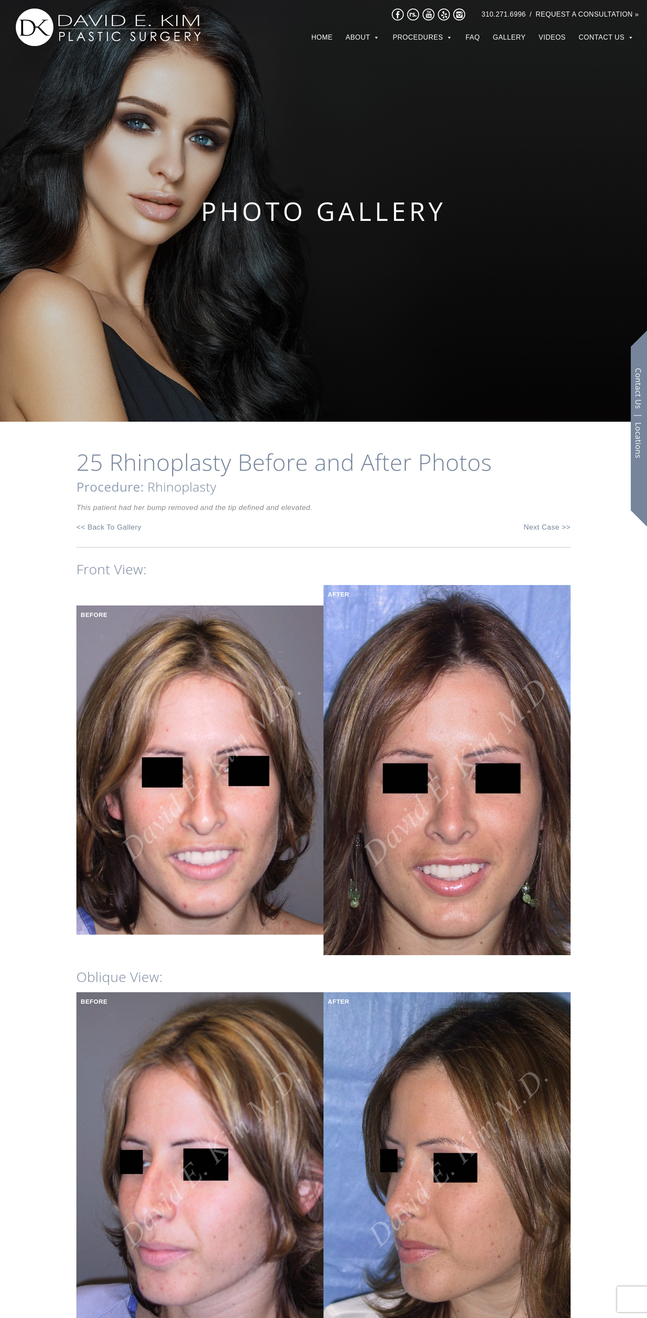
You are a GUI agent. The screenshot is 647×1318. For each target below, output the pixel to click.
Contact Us (602, 37)
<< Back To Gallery (108, 527)
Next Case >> (547, 527)
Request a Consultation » (587, 14)
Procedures (418, 37)
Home (321, 37)
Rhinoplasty (182, 486)
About (358, 37)
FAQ (473, 37)
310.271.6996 (503, 14)
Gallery (509, 37)
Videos (552, 37)
